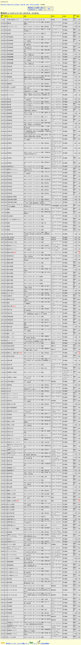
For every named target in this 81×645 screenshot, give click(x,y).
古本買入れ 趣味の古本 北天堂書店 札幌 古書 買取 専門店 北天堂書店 (20, 4)
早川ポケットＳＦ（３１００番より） (17, 643)
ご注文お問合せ (44, 643)
